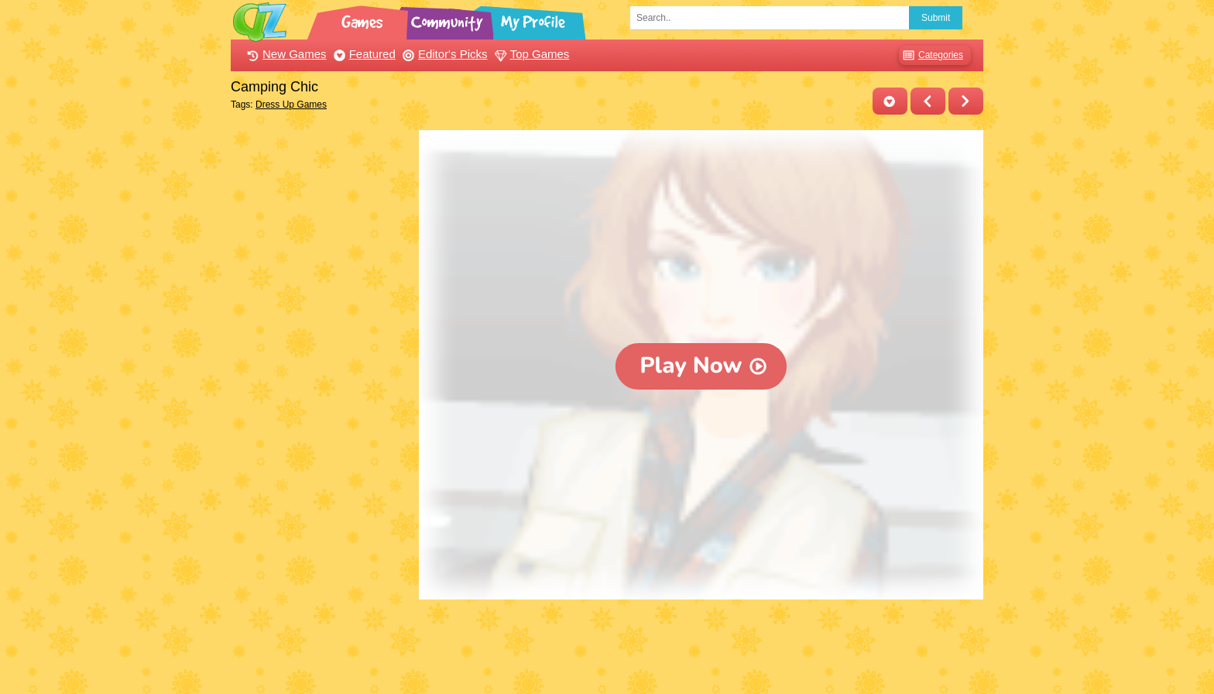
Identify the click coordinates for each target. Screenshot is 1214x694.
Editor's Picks (443, 53)
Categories (931, 55)
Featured (363, 53)
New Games (285, 53)
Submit (935, 17)
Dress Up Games (291, 104)
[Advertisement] (321, 362)
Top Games (530, 53)
